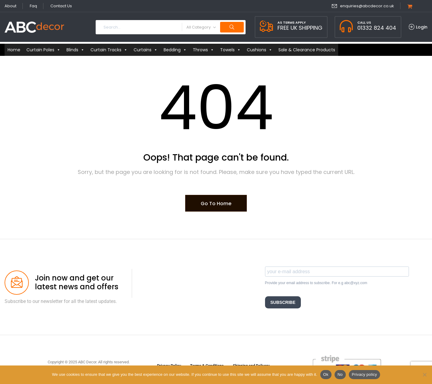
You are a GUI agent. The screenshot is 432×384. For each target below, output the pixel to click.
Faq (33, 6)
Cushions (259, 50)
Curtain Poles (43, 50)
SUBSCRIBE (282, 302)
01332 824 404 (376, 28)
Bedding (175, 50)
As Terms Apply (291, 22)
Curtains (146, 50)
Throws (203, 50)
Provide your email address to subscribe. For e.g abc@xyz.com (316, 283)
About (10, 6)
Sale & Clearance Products (306, 50)
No (340, 374)
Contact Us (61, 6)
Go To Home (216, 203)
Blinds (75, 50)
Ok (325, 374)
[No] (424, 375)
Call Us (364, 22)
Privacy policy (364, 374)
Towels (230, 50)
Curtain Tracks (109, 50)
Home (14, 50)
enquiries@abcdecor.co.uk (367, 6)
